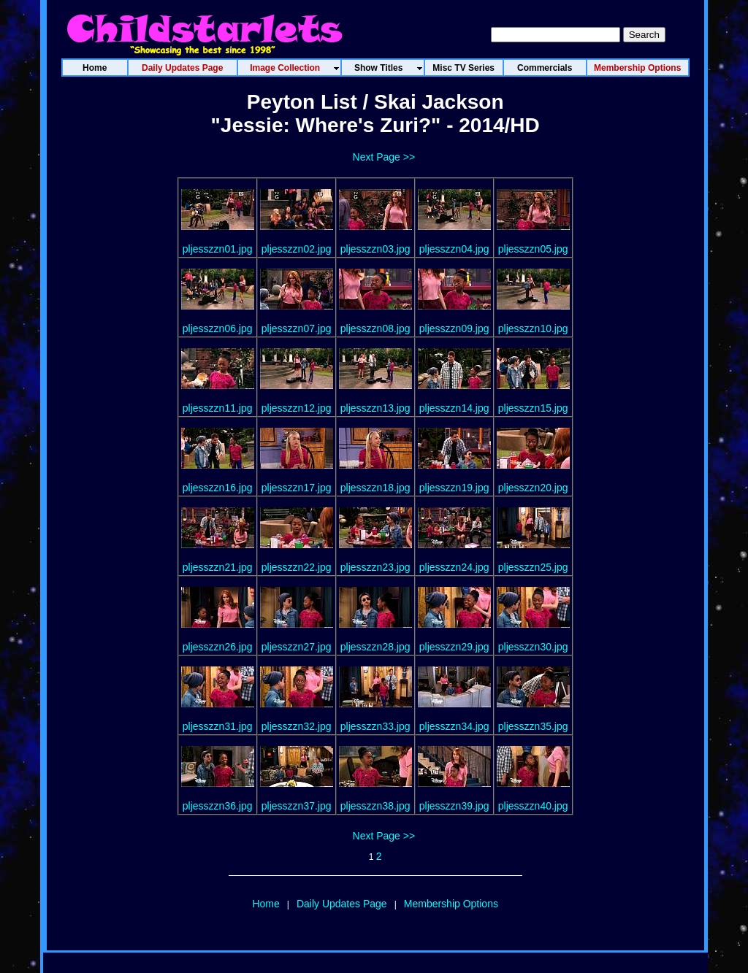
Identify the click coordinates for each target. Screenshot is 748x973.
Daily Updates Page (342, 903)
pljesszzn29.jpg (454, 647)
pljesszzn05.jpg (533, 249)
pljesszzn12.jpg (297, 408)
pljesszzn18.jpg (375, 487)
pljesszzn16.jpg (218, 487)
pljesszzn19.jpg (454, 487)
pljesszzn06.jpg (218, 328)
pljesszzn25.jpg (533, 567)
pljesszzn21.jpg (218, 567)
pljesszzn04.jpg (454, 249)
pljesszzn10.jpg (533, 328)
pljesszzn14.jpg (454, 408)
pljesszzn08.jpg (375, 328)
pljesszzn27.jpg (297, 647)
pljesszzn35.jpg (533, 726)
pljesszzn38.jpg (375, 806)
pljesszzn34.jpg (454, 726)
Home (265, 903)
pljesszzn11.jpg (218, 408)
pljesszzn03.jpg (375, 249)
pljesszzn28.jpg (375, 647)
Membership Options (451, 903)
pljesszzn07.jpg (297, 328)
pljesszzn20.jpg (533, 487)
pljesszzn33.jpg (375, 726)
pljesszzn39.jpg (454, 806)
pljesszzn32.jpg (297, 726)
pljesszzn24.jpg (454, 567)
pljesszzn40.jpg (533, 806)
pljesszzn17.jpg (297, 487)
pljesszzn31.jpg (218, 726)
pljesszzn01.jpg (218, 249)
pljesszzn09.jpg (454, 328)
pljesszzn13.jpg (375, 408)
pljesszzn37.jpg (297, 806)
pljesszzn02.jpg (297, 249)
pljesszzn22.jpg (297, 567)
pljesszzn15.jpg (533, 408)
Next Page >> (384, 157)
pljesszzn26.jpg (218, 647)
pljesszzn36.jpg (218, 806)
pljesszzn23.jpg (375, 567)
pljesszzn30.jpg (533, 647)
